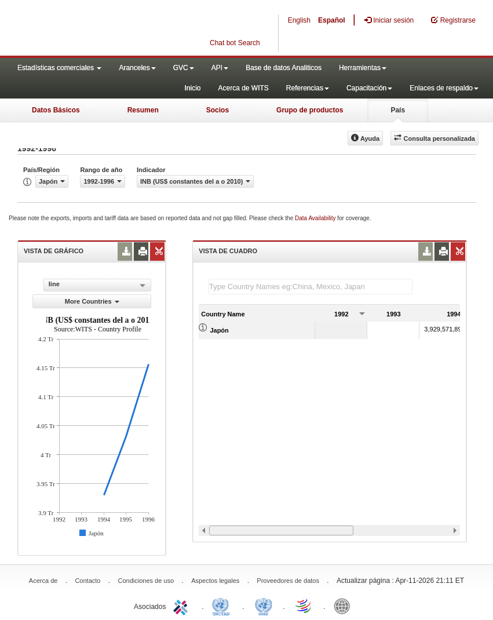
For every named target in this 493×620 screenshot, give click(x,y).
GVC (183, 68)
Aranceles (137, 68)
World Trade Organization (304, 605)
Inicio (192, 88)
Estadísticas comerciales (59, 68)
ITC (182, 605)
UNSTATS (263, 605)
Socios (217, 110)
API (219, 68)
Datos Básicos (56, 110)
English (299, 20)
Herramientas (362, 68)
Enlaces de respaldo (444, 88)
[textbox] (310, 286)
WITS (116, 29)
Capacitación (369, 88)
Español (331, 20)
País (397, 110)
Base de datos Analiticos (284, 68)
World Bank (344, 605)
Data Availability (316, 218)
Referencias (307, 88)
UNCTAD (223, 605)
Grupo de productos (309, 110)
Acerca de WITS (243, 88)
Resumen (143, 110)
